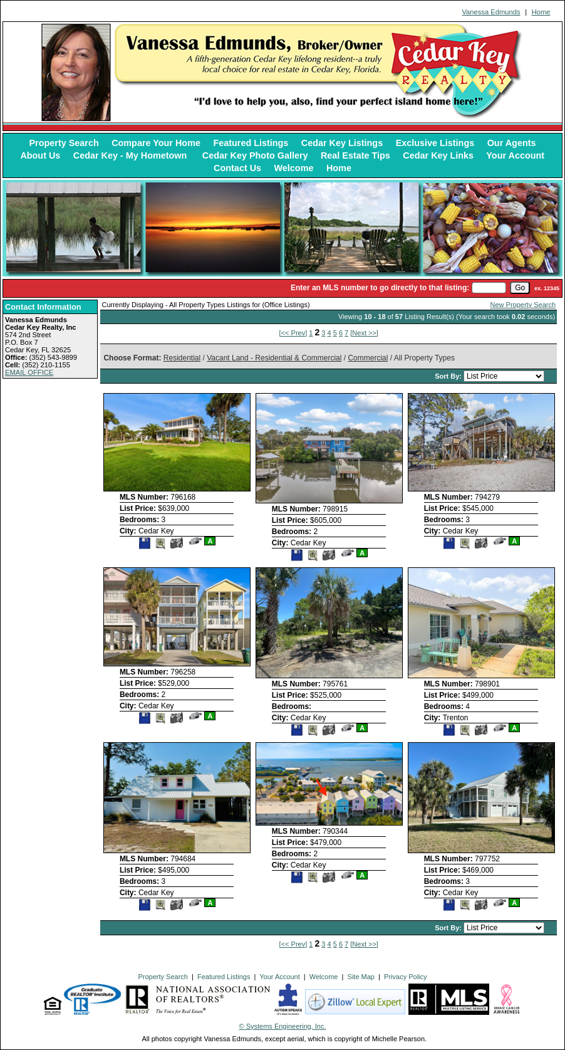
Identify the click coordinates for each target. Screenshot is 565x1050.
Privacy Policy (405, 976)
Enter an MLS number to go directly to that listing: (380, 287)
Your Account (515, 155)
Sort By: (449, 376)
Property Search (64, 143)
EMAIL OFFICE (29, 372)
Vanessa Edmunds (491, 12)
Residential (181, 358)
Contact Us (237, 168)
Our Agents (511, 143)
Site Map (361, 976)
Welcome (294, 168)
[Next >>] (364, 333)
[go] (520, 287)
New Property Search (523, 304)
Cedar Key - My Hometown (131, 155)
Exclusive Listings (435, 143)
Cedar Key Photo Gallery (255, 155)
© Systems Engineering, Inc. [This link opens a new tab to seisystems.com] (282, 1026)
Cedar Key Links (438, 155)
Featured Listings (250, 143)
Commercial (368, 358)
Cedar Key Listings (342, 143)
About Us (40, 155)
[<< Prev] (293, 333)
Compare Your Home (155, 143)
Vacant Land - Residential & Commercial (274, 358)
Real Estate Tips (355, 155)
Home (541, 12)
